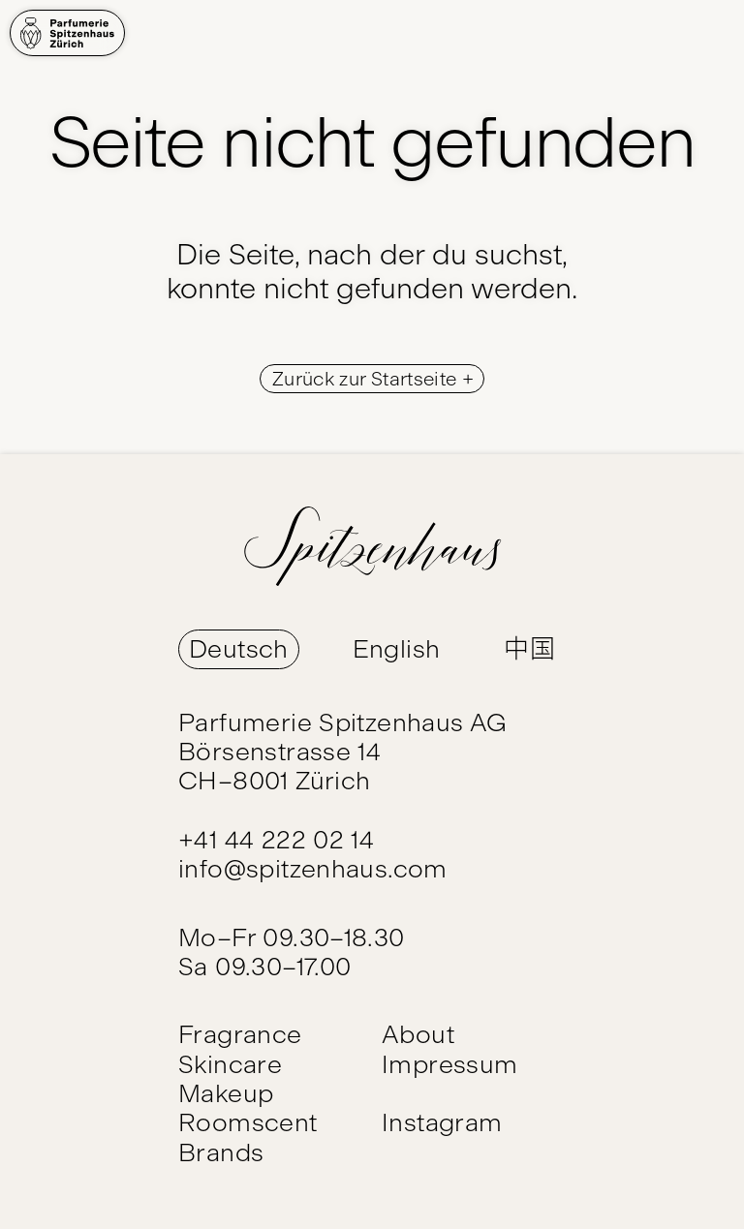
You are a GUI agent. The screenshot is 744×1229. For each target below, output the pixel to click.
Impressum (450, 1064)
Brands (221, 1152)
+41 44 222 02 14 (276, 839)
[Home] (67, 33)
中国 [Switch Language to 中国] (529, 648)
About (418, 1034)
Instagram (442, 1122)
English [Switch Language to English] (397, 648)
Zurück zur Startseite (367, 378)
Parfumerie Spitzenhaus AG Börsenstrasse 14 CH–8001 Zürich (343, 752)
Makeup (225, 1093)
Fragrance (240, 1034)
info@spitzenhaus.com (313, 868)
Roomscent (248, 1122)
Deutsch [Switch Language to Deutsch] (239, 648)
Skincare (230, 1064)
